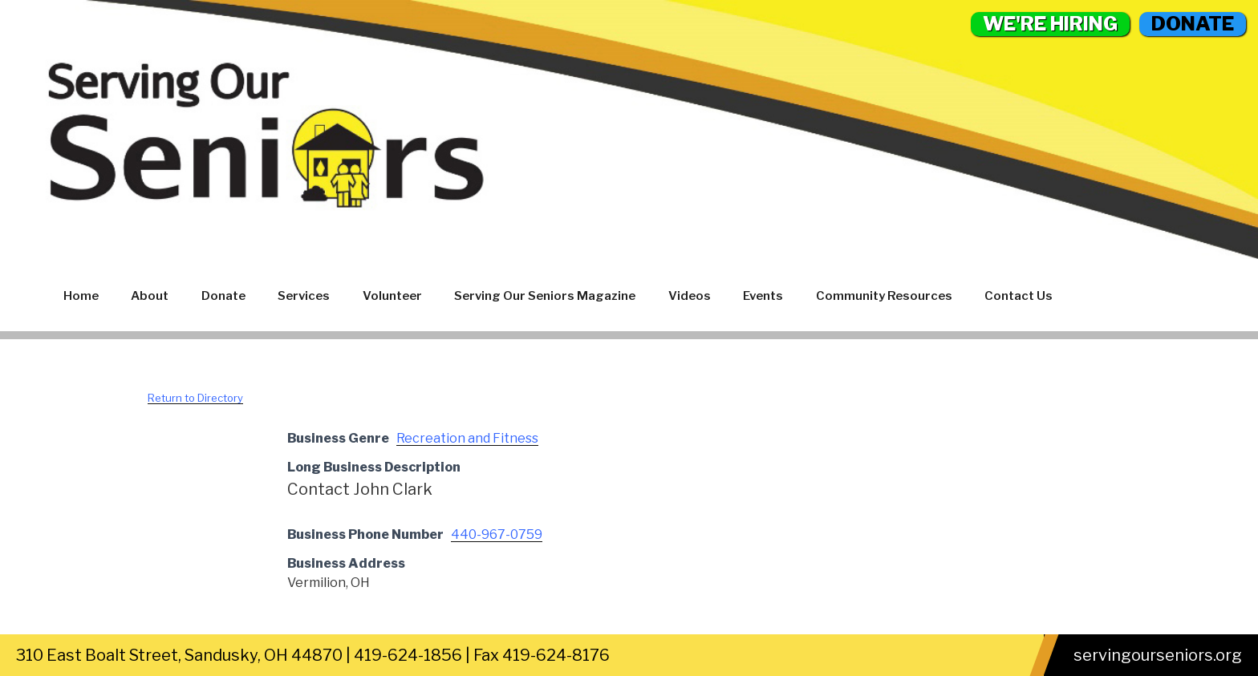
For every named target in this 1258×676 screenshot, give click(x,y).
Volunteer (392, 296)
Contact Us (1018, 296)
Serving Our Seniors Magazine (544, 296)
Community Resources (884, 296)
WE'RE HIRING (1050, 23)
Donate (223, 296)
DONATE (1192, 23)
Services (304, 296)
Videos (689, 296)
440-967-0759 (496, 534)
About (149, 296)
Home (81, 296)
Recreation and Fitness (467, 438)
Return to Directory (195, 397)
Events (763, 296)
